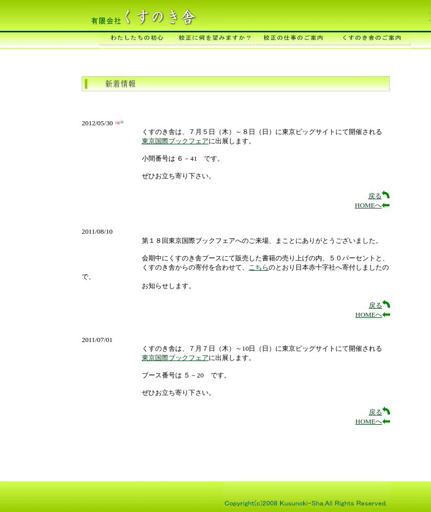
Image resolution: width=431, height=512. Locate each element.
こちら (259, 267)
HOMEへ (372, 205)
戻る (378, 196)
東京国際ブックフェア (175, 141)
